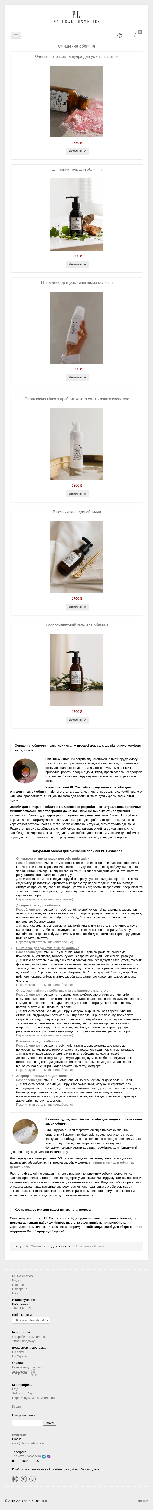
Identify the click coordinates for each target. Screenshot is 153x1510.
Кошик (16, 1406)
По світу (18, 1352)
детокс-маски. (20, 1167)
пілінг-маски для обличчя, (113, 1162)
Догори (143, 1501)
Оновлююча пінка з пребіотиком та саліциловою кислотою (77, 399)
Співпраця (19, 1289)
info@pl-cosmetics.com (28, 1443)
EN (22, 1308)
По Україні (19, 1356)
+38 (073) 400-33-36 (26, 1456)
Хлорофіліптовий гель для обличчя (77, 625)
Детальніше (77, 151)
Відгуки (17, 1280)
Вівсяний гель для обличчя (77, 512)
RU (30, 1308)
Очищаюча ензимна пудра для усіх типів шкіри (77, 56)
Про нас (18, 1284)
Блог (15, 1293)
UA (15, 1308)
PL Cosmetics (22, 1276)
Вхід (15, 1389)
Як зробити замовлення (29, 1337)
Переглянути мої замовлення (33, 1398)
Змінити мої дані (24, 1393)
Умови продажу (23, 1341)
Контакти (19, 1434)
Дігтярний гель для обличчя (77, 169)
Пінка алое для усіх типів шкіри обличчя (77, 282)
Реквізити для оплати (27, 1367)
